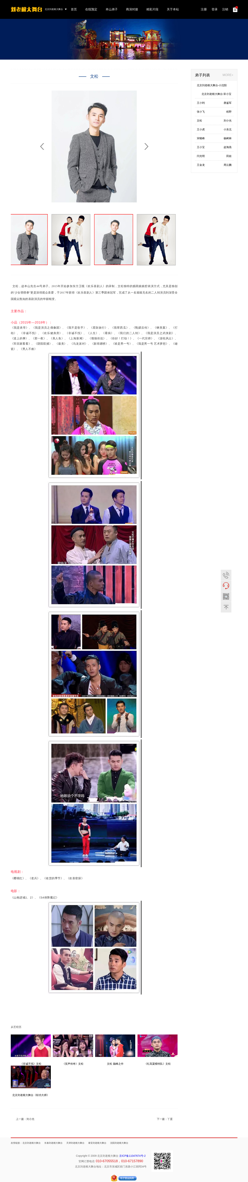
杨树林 (228, 138)
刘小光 (30, 1119)
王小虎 (201, 129)
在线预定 (91, 9)
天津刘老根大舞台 (75, 1143)
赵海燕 (228, 147)
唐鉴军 (228, 102)
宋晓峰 (201, 138)
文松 (199, 120)
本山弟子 (112, 9)
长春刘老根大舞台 (53, 1143)
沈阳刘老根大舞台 (119, 1143)
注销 (225, 9)
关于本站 (173, 9)
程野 (229, 111)
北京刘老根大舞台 (31, 1143)
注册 (204, 9)
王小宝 (201, 147)
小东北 (228, 129)
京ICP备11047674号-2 (132, 1155)
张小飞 (201, 111)
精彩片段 (152, 9)
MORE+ (228, 75)
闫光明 (201, 156)
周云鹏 (228, 164)
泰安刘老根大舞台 (97, 1143)
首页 (74, 9)
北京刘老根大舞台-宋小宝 (217, 93)
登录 (215, 9)
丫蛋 (170, 1119)
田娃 (229, 156)
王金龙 (201, 164)
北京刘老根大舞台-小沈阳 (212, 85)
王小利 (201, 102)
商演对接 (132, 9)
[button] (146, 146)
